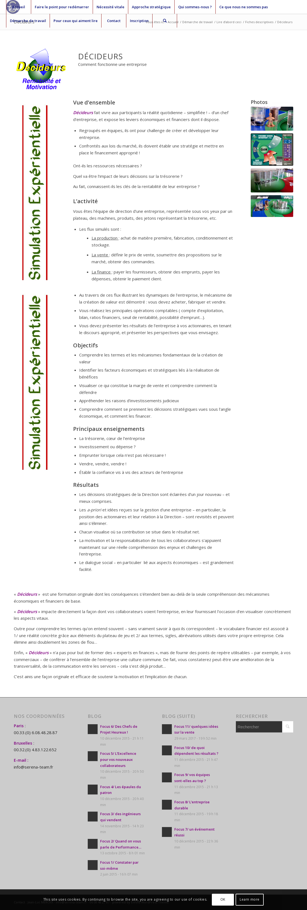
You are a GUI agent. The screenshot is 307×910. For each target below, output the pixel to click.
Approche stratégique (151, 6)
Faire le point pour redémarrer (62, 6)
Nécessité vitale (110, 6)
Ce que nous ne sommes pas (243, 6)
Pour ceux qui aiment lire (76, 20)
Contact (114, 20)
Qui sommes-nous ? (195, 6)
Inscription (139, 20)
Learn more (250, 899)
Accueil (18, 6)
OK (222, 899)
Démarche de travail (28, 20)
